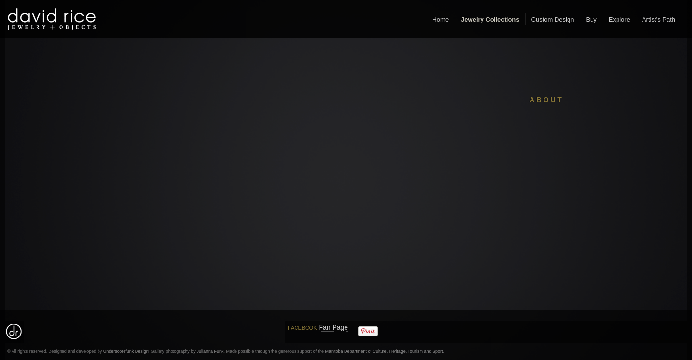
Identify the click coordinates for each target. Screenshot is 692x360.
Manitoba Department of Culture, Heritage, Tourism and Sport (384, 351)
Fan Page (333, 327)
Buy (591, 19)
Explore (619, 19)
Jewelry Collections (490, 19)
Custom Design (552, 19)
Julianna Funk (210, 351)
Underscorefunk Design (125, 351)
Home (440, 19)
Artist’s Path (658, 19)
